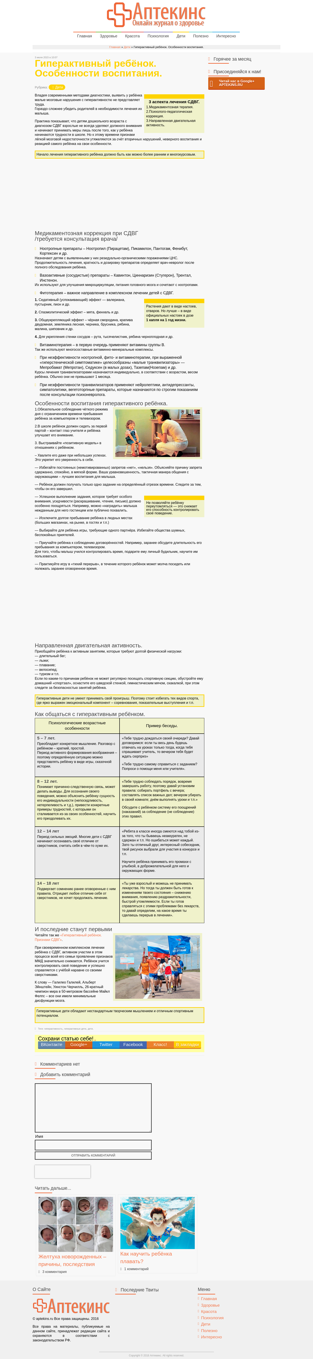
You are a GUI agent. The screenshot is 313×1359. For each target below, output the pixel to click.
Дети (181, 36)
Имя (39, 1136)
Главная (84, 36)
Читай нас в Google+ (237, 83)
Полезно (200, 36)
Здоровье (108, 36)
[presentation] (62, 1171)
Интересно (226, 36)
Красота (132, 36)
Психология (158, 36)
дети (90, 1028)
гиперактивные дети (75, 1028)
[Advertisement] (119, 194)
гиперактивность (53, 1028)
